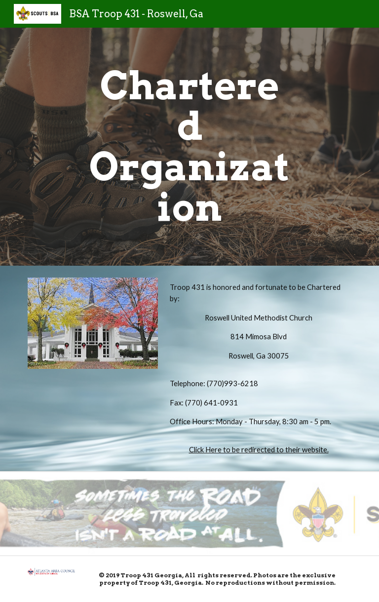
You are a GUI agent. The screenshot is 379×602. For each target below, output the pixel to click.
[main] (189, 146)
